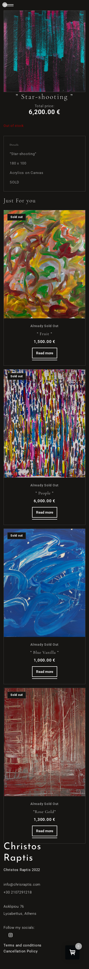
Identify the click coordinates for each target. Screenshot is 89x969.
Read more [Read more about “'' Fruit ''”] (44, 353)
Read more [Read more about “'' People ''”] (44, 512)
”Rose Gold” (44, 811)
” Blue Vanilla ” (44, 652)
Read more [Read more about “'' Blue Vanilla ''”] (44, 672)
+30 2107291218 (18, 892)
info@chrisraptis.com (22, 884)
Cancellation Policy (20, 951)
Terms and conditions (23, 945)
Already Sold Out (44, 326)
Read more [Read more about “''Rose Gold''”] (44, 831)
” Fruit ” (44, 333)
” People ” (44, 493)
